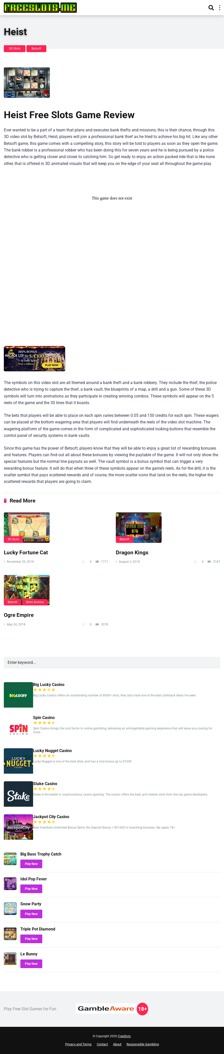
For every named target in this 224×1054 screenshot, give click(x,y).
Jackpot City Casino (51, 816)
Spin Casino (44, 717)
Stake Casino (45, 783)
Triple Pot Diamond (37, 929)
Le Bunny (28, 954)
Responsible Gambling (143, 1044)
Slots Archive (35, 602)
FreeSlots (124, 1036)
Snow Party (30, 904)
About (117, 1044)
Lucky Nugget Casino (52, 750)
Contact (102, 1044)
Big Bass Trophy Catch (40, 854)
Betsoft (36, 48)
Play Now (31, 864)
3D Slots (14, 48)
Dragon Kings (132, 552)
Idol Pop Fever (33, 879)
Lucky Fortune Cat (26, 552)
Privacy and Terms (78, 1044)
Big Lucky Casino (48, 684)
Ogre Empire (19, 615)
